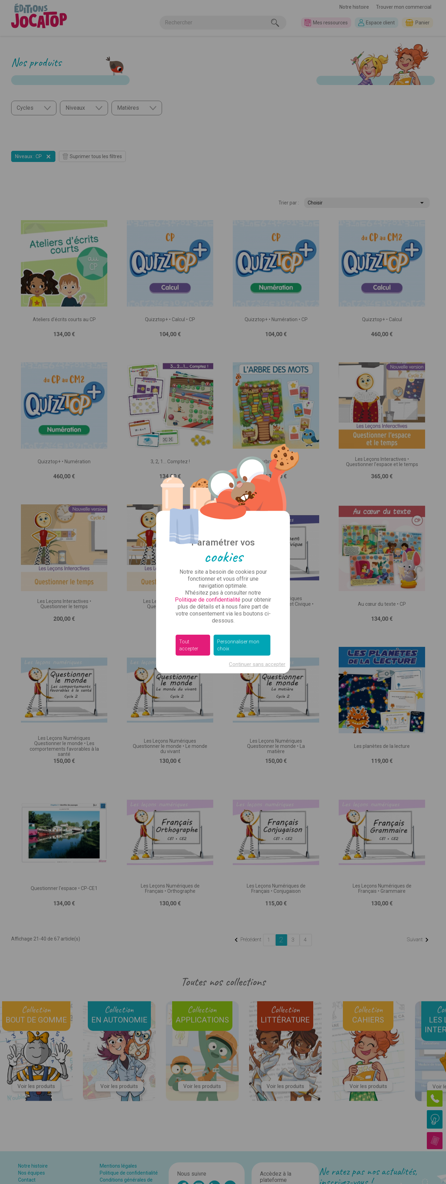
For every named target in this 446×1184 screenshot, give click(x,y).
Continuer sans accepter (257, 664)
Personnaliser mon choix (238, 645)
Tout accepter (188, 645)
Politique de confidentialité (207, 599)
